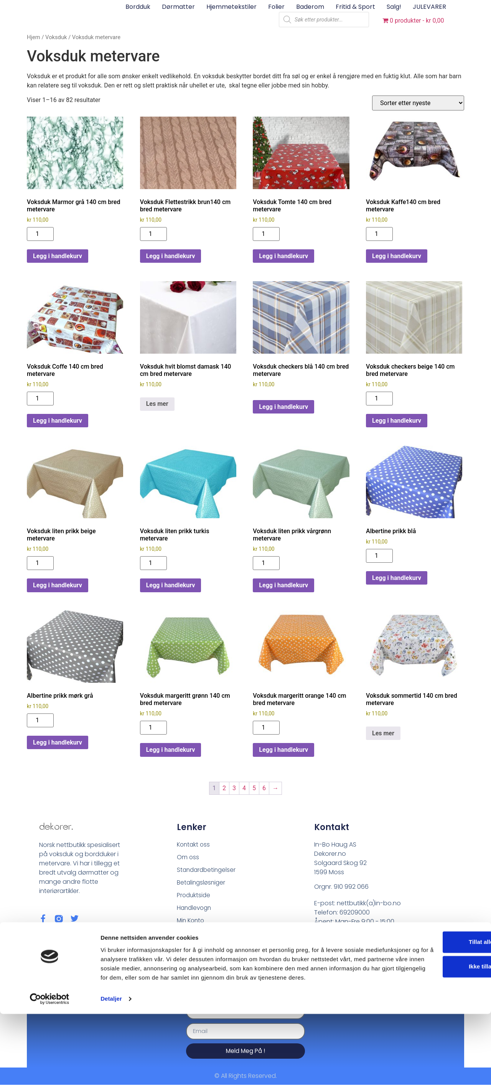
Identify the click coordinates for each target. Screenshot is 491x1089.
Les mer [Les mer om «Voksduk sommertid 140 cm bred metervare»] (383, 733)
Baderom (310, 6)
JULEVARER (429, 6)
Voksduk (56, 37)
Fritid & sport (355, 6)
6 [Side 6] (264, 788)
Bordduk (137, 6)
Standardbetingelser (208, 870)
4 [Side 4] (244, 788)
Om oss (188, 857)
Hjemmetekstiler (231, 6)
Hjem (33, 37)
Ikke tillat (427, 1032)
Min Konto (191, 922)
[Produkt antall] (40, 234)
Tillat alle (427, 1008)
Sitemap (189, 948)
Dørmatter (178, 6)
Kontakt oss (194, 844)
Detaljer (111, 1074)
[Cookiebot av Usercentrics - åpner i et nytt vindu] (49, 1074)
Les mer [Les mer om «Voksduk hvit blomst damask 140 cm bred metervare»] (157, 403)
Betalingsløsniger (202, 883)
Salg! (394, 6)
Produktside (194, 896)
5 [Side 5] (254, 788)
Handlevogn (195, 909)
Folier (276, 6)
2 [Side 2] (224, 788)
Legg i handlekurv (57, 256)
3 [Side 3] (234, 788)
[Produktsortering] (418, 103)
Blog (183, 935)
